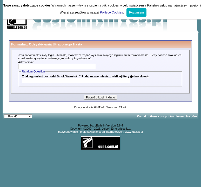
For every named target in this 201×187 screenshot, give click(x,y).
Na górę (191, 116)
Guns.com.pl (159, 116)
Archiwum (177, 116)
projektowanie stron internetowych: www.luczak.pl (111, 131)
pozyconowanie (68, 131)
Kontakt (142, 116)
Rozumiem (136, 12)
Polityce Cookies (111, 12)
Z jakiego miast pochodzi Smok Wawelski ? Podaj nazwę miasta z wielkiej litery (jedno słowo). (85, 76)
